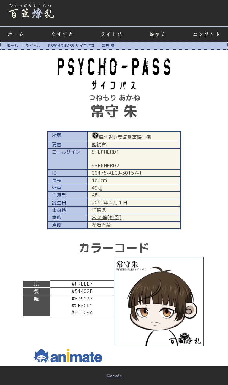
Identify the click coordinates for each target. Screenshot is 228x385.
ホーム (15, 34)
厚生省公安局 (113, 137)
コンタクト (206, 34)
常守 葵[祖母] (106, 217)
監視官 (99, 144)
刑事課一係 (139, 137)
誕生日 (157, 34)
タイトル (111, 34)
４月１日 (117, 202)
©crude (114, 375)
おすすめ (62, 34)
